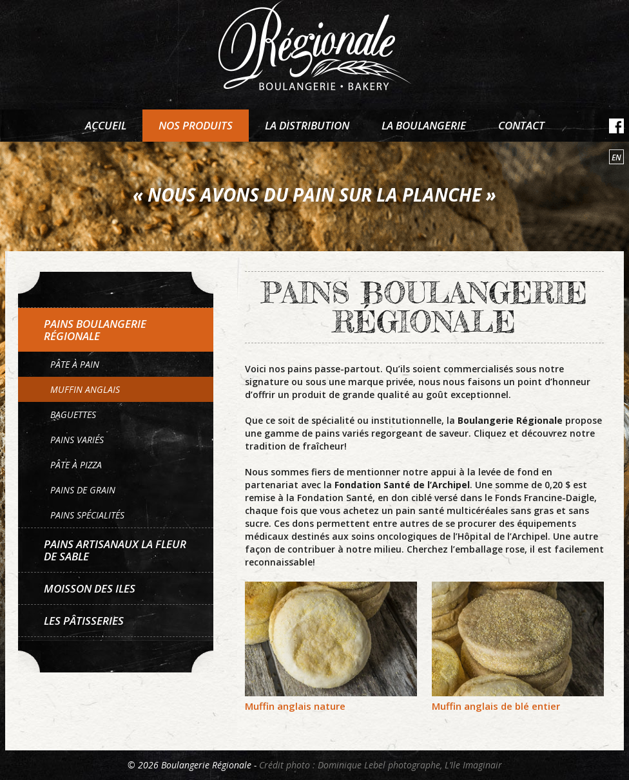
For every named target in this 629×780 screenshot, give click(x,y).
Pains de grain (82, 490)
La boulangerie (424, 125)
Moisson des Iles (89, 588)
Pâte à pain (74, 364)
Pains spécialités (87, 515)
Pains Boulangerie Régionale (95, 329)
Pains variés (77, 439)
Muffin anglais (85, 389)
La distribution (307, 125)
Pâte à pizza (76, 465)
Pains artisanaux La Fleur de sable (115, 550)
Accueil (105, 125)
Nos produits (196, 125)
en (616, 157)
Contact (521, 125)
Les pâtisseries (84, 620)
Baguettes (73, 414)
